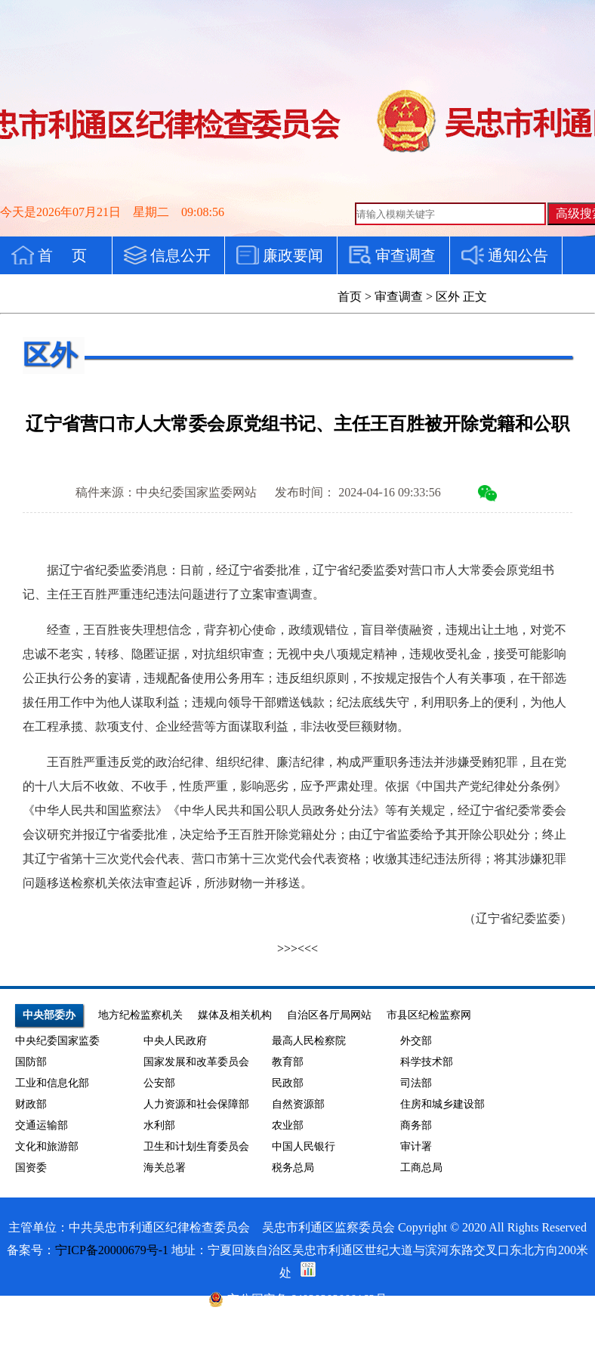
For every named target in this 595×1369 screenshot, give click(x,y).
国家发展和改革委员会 (196, 1062)
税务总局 (293, 1167)
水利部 (159, 1125)
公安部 (159, 1083)
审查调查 (399, 296)
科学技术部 (426, 1062)
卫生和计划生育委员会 (196, 1146)
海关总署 (164, 1167)
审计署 (416, 1146)
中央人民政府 (175, 1040)
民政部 (288, 1083)
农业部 (288, 1125)
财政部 (31, 1104)
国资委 (31, 1167)
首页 (350, 296)
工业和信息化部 (52, 1083)
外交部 (416, 1040)
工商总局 (421, 1167)
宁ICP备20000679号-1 (111, 1250)
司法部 (416, 1083)
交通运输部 (41, 1125)
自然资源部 (298, 1104)
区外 (448, 296)
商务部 (416, 1125)
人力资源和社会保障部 (196, 1104)
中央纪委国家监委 (57, 1040)
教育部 (288, 1062)
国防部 (31, 1062)
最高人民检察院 (309, 1040)
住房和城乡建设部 (442, 1104)
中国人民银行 (303, 1146)
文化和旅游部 (47, 1146)
